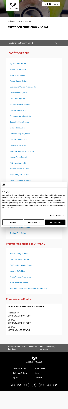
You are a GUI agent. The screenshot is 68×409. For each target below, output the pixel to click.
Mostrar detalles (55, 216)
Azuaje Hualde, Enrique (19, 81)
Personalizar (34, 222)
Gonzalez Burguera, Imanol (20, 134)
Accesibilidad (40, 368)
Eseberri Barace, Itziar (18, 110)
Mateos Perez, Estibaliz (18, 157)
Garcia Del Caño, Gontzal (19, 122)
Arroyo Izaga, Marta (17, 75)
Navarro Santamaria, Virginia (20, 180)
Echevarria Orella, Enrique (20, 104)
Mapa (37, 373)
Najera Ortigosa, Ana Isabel (20, 174)
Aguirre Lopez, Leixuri (18, 63)
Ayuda (15, 378)
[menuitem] (56, 4)
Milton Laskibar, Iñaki (18, 163)
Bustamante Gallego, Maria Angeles (23, 87)
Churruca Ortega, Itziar (18, 93)
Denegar (13, 222)
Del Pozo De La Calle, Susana (21, 265)
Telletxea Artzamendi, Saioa (20, 227)
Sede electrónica (19, 368)
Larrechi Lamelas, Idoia (18, 139)
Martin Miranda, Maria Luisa (20, 277)
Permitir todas (55, 222)
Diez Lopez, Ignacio (17, 99)
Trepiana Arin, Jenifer (18, 233)
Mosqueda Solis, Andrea (19, 283)
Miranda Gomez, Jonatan (19, 169)
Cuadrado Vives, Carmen (19, 259)
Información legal (20, 373)
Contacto (38, 378)
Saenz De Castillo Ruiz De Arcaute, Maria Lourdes (28, 289)
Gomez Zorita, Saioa (17, 128)
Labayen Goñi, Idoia (17, 271)
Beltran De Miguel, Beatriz (19, 254)
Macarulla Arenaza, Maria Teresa (22, 151)
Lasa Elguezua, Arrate (18, 145)
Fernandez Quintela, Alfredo (20, 116)
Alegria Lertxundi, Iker (18, 69)
